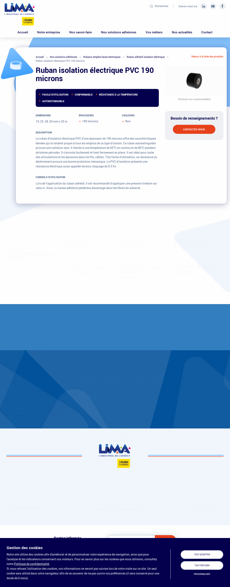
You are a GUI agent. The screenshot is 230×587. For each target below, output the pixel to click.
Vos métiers (154, 32)
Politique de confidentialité (31, 564)
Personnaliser (202, 574)
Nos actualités (182, 32)
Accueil (23, 32)
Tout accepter (202, 554)
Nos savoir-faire (80, 32)
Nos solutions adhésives (118, 32)
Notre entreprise (48, 32)
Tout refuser (202, 565)
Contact (206, 32)
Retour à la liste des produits (207, 56)
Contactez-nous (194, 129)
